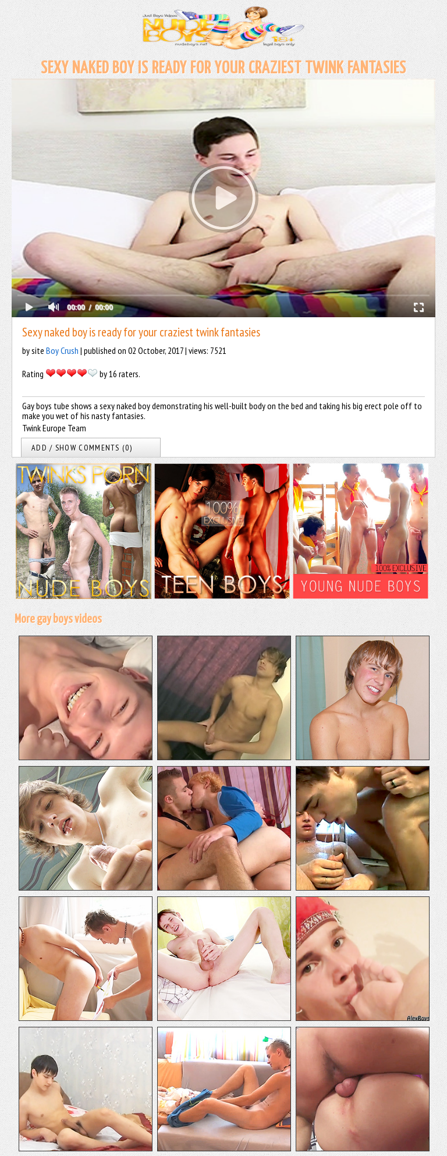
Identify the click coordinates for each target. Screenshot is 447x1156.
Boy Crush (62, 350)
